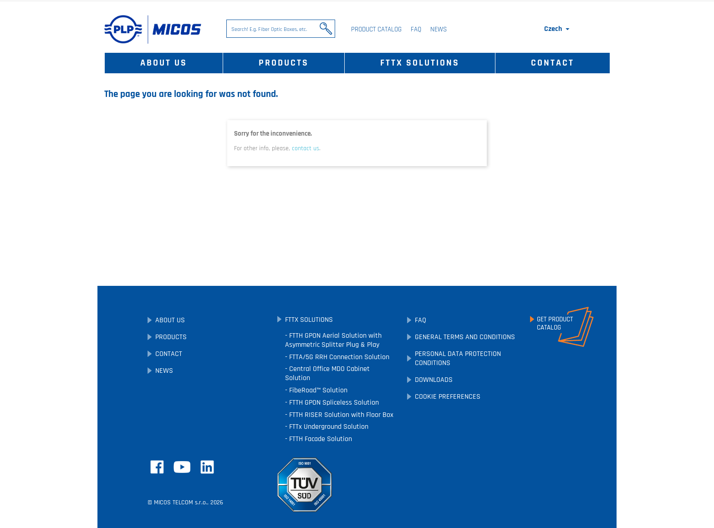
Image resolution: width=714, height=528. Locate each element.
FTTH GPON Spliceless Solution (333, 402)
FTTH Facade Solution (319, 439)
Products (284, 63)
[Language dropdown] (557, 29)
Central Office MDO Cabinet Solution (327, 373)
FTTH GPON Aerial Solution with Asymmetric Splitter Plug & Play (333, 340)
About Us (163, 63)
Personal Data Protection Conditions (458, 358)
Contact (552, 63)
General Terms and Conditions (465, 337)
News (438, 29)
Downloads (434, 380)
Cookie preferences (447, 396)
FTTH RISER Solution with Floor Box (340, 415)
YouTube (182, 467)
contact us (305, 148)
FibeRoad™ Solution (317, 390)
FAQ (416, 29)
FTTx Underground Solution (327, 427)
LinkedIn (207, 467)
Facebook (157, 467)
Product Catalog (376, 29)
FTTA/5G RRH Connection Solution (338, 357)
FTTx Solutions (419, 63)
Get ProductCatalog (555, 323)
